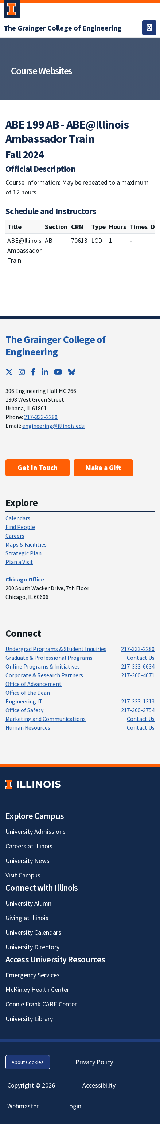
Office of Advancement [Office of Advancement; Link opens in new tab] (33, 683)
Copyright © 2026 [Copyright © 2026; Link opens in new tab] (31, 1085)
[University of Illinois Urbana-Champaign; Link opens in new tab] (12, 10)
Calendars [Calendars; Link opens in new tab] (17, 518)
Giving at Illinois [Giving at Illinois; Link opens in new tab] (26, 918)
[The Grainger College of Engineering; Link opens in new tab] (63, 27)
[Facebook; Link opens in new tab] (33, 371)
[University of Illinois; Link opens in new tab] (33, 784)
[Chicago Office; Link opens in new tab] (24, 579)
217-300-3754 (138, 710)
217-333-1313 (138, 701)
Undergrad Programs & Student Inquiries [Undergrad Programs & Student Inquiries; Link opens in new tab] (55, 648)
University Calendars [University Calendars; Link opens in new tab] (33, 932)
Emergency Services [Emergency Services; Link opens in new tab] (32, 975)
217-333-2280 (41, 417)
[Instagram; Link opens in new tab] (22, 371)
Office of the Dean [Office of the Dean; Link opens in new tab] (27, 692)
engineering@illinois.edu (53, 425)
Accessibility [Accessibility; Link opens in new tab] (99, 1085)
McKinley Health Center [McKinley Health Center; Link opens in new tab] (37, 989)
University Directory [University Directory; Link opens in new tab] (32, 947)
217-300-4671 (138, 675)
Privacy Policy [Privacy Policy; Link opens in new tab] (94, 1062)
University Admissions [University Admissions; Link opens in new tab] (35, 831)
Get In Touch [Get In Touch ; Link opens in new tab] (37, 467)
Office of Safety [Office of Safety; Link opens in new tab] (24, 710)
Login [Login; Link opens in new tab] (73, 1106)
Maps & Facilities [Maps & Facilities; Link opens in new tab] (26, 544)
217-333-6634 (138, 666)
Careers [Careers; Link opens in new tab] (14, 535)
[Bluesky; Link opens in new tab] (71, 371)
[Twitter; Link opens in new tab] (9, 371)
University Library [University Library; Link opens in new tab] (29, 1018)
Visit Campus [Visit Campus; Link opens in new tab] (22, 875)
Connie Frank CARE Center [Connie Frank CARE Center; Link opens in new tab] (41, 1004)
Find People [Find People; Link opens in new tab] (20, 527)
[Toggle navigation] (149, 27)
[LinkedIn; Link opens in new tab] (45, 371)
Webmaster (23, 1106)
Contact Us (141, 657)
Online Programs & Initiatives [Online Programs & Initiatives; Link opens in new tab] (42, 666)
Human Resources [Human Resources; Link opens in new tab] (27, 727)
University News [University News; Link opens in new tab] (27, 860)
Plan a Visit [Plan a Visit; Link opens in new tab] (19, 561)
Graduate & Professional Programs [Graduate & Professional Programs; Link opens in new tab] (49, 657)
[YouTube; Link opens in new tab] (58, 371)
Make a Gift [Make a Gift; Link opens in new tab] (103, 467)
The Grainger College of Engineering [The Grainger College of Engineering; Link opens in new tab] (55, 345)
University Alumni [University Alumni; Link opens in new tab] (29, 903)
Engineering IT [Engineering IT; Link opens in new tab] (24, 701)
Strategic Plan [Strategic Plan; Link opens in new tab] (23, 553)
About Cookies (28, 1062)
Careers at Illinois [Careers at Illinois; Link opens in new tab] (28, 846)
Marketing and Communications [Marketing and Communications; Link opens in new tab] (45, 718)
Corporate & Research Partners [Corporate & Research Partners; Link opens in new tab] (44, 675)
